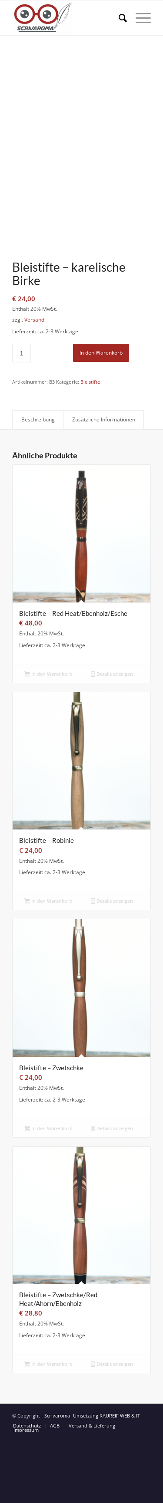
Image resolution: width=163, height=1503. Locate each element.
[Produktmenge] (21, 417)
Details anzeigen (112, 737)
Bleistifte (90, 445)
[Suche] (118, 17)
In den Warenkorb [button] (48, 737)
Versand (34, 384)
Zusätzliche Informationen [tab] (103, 483)
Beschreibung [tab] (38, 483)
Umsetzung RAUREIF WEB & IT (106, 1479)
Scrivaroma (57, 1479)
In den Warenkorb (101, 416)
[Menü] (139, 17)
